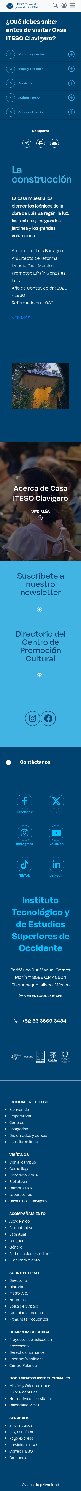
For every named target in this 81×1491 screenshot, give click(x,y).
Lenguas (16, 1240)
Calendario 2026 (24, 1405)
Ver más (40, 514)
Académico (19, 1221)
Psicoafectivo (21, 1227)
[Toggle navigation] (71, 5)
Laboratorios (20, 1194)
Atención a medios (26, 1312)
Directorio (18, 1280)
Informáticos (20, 1425)
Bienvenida (19, 1109)
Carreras (16, 1122)
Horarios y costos (31, 54)
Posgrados (18, 1129)
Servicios (25, 83)
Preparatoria (20, 1116)
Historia (16, 1286)
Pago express (21, 1438)
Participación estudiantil (30, 1253)
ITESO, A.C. (18, 1293)
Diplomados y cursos (28, 1135)
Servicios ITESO (23, 1444)
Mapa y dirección (31, 68)
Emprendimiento (24, 1260)
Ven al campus (22, 1162)
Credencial (18, 1457)
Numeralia (18, 1299)
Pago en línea (21, 1431)
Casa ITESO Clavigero (28, 1201)
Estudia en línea (23, 1142)
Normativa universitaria (30, 1398)
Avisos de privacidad (40, 1484)
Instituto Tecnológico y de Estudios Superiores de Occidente (41, 923)
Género (15, 1247)
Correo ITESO (21, 1451)
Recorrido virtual (24, 1175)
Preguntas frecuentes (28, 1319)
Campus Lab (20, 1188)
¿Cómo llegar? (29, 97)
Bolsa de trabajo (23, 1306)
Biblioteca (18, 1181)
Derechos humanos (27, 1352)
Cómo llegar (20, 1168)
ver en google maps (40, 995)
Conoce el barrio (30, 112)
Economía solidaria (26, 1359)
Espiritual (17, 1234)
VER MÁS (21, 317)
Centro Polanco (23, 1365)
